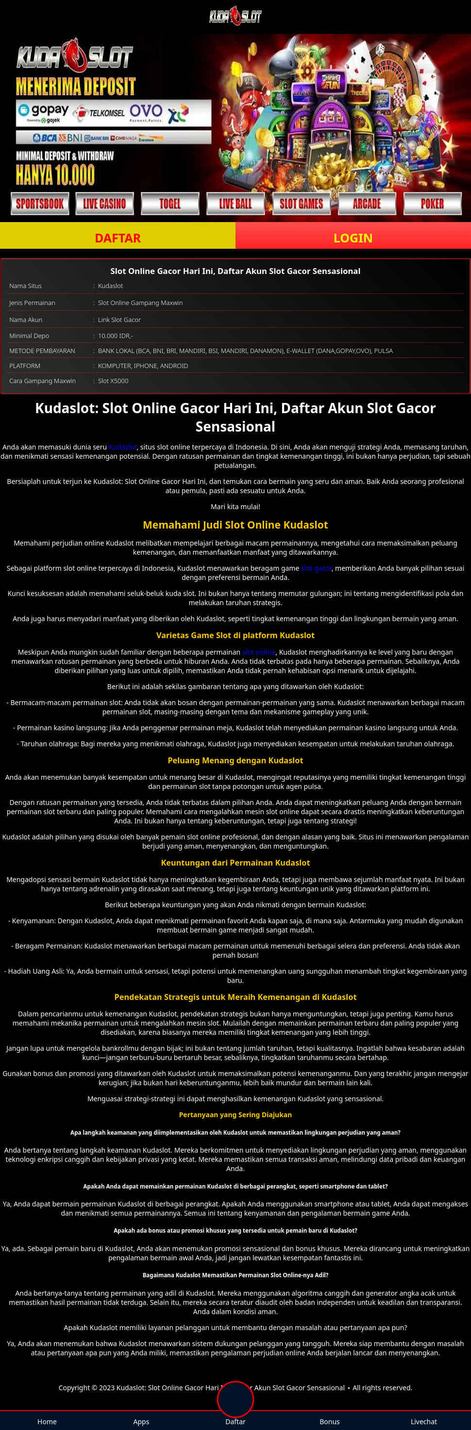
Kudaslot (123, 446)
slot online (258, 652)
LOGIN (353, 237)
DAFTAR (118, 237)
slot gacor (316, 568)
